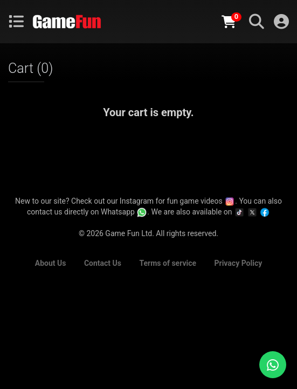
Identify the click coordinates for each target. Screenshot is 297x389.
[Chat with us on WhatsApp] (272, 364)
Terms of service (167, 263)
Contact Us (102, 263)
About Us (50, 263)
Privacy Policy (239, 263)
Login (281, 21)
